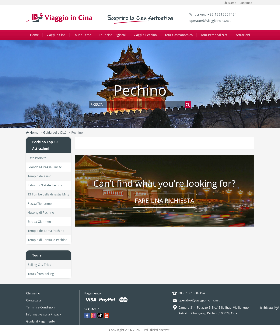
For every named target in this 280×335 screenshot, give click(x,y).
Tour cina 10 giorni (112, 35)
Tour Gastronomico (179, 35)
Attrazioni (243, 35)
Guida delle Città (55, 132)
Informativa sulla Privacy (43, 314)
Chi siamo (229, 3)
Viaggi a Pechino (145, 35)
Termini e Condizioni (40, 307)
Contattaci (246, 3)
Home (34, 35)
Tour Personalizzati (214, 35)
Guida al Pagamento (40, 321)
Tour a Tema (82, 35)
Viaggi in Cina (56, 35)
